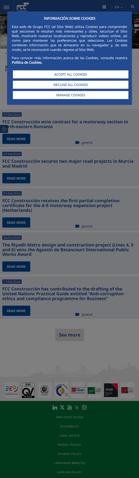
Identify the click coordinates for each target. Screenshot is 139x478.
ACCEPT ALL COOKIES (70, 74)
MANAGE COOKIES (70, 95)
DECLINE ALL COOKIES (71, 85)
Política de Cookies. (27, 62)
